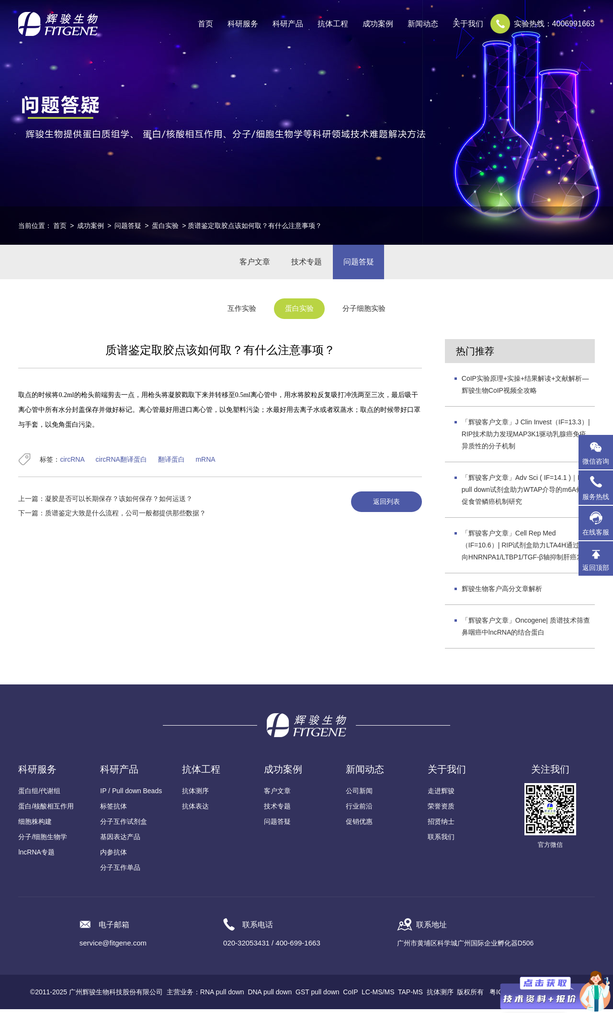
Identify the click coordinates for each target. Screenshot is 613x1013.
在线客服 (595, 532)
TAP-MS (410, 996)
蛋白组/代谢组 (39, 794)
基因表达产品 (120, 840)
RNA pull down (222, 996)
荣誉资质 (441, 810)
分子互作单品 (120, 871)
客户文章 (252, 264)
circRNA (72, 463)
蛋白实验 (165, 225)
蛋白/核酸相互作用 (46, 810)
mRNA (205, 463)
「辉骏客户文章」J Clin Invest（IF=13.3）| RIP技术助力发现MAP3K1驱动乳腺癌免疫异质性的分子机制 (526, 438)
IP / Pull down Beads (131, 794)
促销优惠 (359, 825)
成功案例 (90, 225)
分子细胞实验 (368, 313)
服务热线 (597, 487)
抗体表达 (195, 810)
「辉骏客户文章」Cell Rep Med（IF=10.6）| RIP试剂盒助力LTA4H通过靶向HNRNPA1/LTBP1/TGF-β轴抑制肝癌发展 (526, 549)
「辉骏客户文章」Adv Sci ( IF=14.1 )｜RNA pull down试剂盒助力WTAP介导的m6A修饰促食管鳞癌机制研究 (527, 493)
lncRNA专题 (36, 856)
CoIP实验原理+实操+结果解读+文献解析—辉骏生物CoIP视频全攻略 (525, 388)
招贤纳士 (441, 825)
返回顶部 (595, 567)
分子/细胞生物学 (42, 840)
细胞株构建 (35, 825)
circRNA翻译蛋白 (121, 463)
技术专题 (306, 264)
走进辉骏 (441, 794)
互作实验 (237, 313)
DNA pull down (270, 996)
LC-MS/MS (378, 996)
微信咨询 (595, 461)
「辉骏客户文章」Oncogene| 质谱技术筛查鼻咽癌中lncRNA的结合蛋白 (526, 630)
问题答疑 (127, 225)
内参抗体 (113, 856)
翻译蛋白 (171, 463)
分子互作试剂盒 (123, 825)
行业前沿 (359, 810)
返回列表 (384, 506)
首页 (205, 24)
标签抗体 (113, 810)
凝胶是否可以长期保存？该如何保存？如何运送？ (119, 502)
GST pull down (317, 996)
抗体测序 (195, 794)
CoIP (350, 996)
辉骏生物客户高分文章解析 (502, 592)
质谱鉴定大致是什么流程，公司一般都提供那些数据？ (125, 517)
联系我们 (441, 840)
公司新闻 (359, 794)
